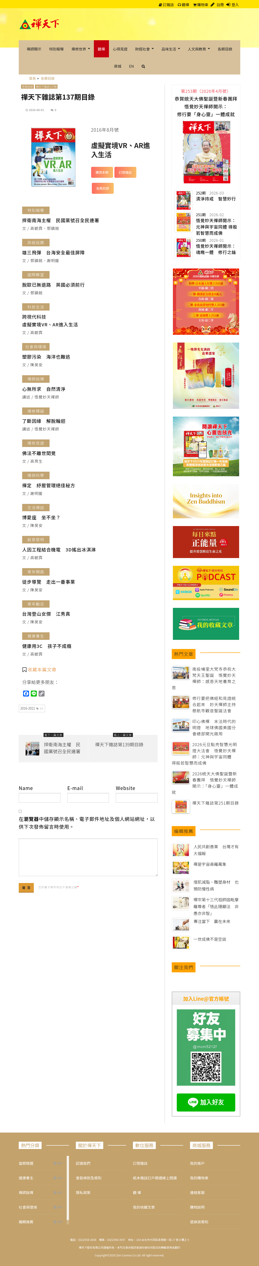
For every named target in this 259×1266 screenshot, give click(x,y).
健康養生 (26, 1178)
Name (26, 788)
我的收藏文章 (144, 1207)
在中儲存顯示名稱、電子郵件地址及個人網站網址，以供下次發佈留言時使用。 (87, 822)
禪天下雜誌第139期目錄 (119, 744)
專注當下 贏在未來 (211, 921)
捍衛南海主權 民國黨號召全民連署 (62, 748)
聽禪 (183, 4)
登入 (235, 4)
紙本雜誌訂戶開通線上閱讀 (155, 1178)
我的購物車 (199, 1178)
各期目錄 (27, 86)
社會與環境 (28, 1207)
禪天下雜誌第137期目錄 (58, 97)
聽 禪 (137, 1192)
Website (125, 788)
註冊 (220, 4)
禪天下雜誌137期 (46, 86)
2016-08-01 (36, 110)
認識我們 (83, 1163)
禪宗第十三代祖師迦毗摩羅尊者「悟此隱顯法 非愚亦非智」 (216, 906)
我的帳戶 (197, 1163)
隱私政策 (83, 1192)
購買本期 (102, 172)
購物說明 (197, 1207)
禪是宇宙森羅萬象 (209, 864)
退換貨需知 (199, 1221)
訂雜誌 (166, 4)
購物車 (200, 4)
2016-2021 (31, 708)
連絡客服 (197, 1192)
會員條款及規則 (88, 1178)
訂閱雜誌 (125, 172)
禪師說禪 (26, 1192)
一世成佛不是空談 (209, 939)
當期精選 (26, 1163)
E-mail (75, 788)
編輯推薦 (26, 1221)
